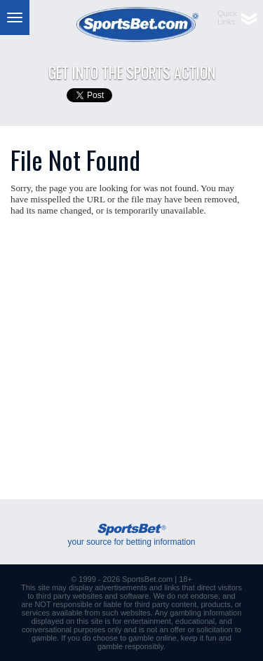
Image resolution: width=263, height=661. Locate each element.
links (172, 587)
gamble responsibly (130, 646)
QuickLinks (227, 17)
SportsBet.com (147, 579)
